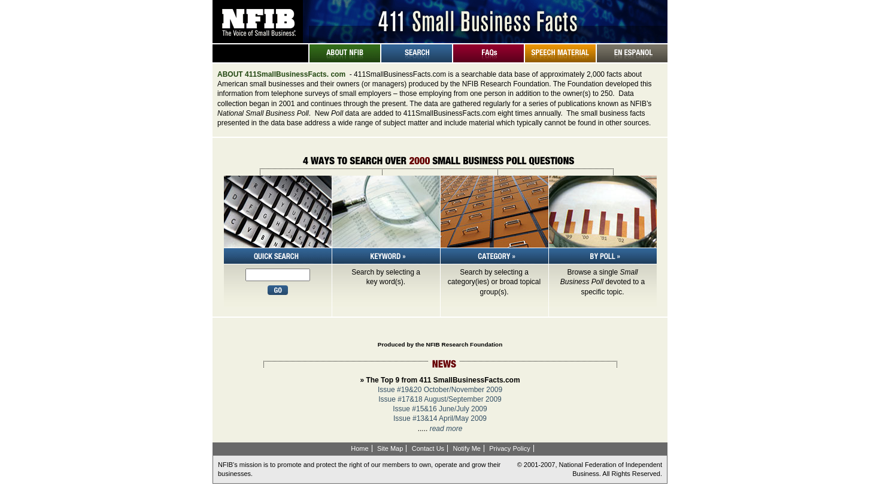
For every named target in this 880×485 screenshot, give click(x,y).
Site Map (390, 448)
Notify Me (466, 448)
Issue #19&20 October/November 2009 (440, 389)
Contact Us (428, 448)
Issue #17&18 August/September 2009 (439, 399)
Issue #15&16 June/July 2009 (440, 409)
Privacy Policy (509, 448)
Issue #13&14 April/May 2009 (440, 418)
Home (359, 448)
